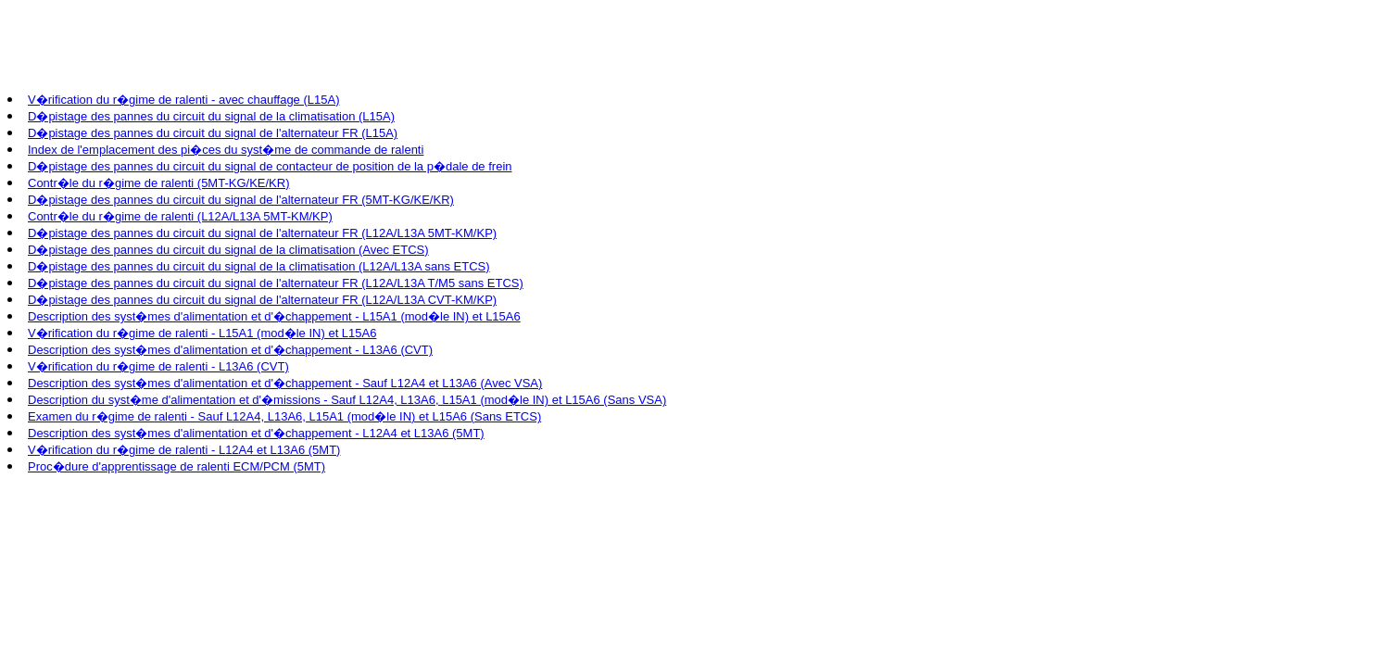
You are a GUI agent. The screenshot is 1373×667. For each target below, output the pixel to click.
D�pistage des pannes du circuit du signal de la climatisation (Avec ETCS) (228, 250)
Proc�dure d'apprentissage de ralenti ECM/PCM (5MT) (176, 466)
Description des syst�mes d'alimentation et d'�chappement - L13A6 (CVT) (230, 350)
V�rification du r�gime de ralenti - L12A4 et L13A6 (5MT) (184, 450)
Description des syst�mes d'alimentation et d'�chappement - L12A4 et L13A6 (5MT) (256, 433)
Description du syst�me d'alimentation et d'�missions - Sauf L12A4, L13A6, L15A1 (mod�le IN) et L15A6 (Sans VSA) (347, 400)
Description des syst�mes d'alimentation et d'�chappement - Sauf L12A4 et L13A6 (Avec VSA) (285, 383)
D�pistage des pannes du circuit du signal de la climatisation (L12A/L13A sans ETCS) (259, 266)
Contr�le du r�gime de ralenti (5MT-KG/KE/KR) (158, 183)
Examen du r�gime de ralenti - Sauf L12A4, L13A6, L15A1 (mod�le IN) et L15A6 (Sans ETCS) (284, 416)
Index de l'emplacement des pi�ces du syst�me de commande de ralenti (225, 150)
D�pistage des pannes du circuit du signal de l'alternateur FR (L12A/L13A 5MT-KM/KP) (262, 233)
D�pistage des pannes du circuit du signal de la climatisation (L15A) (211, 116)
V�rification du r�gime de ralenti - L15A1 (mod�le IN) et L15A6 (202, 333)
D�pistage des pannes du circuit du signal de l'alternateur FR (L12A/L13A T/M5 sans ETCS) (275, 283)
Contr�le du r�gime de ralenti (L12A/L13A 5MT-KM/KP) (180, 216)
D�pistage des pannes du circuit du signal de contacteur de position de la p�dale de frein (270, 166)
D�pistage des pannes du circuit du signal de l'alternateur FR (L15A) (212, 133)
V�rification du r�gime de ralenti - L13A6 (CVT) (158, 366)
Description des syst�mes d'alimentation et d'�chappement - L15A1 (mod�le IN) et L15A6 (274, 316)
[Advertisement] (344, 49)
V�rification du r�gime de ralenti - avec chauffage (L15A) (183, 100)
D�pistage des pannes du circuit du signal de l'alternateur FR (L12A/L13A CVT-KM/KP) (262, 300)
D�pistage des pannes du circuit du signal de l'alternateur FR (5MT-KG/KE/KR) (241, 200)
